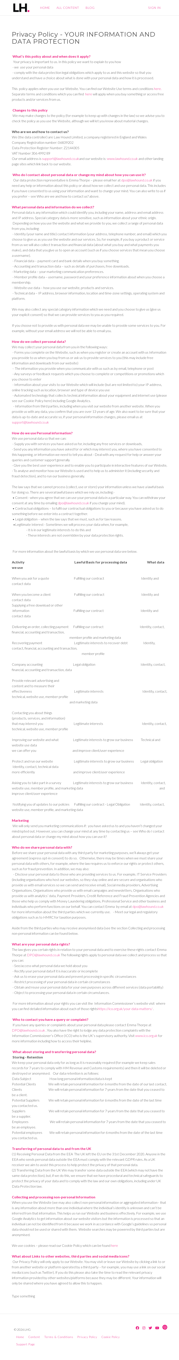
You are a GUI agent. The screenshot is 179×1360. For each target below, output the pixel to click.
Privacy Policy (87, 1337)
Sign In (154, 7)
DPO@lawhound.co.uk (43, 955)
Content (34, 1337)
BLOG (89, 7)
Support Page (25, 1344)
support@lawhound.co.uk (60, 158)
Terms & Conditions (58, 1337)
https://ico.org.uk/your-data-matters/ (125, 1009)
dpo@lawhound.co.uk (136, 180)
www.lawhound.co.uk (122, 158)
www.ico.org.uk (146, 1036)
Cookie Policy (110, 1337)
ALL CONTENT (67, 7)
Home (20, 1337)
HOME (45, 7)
